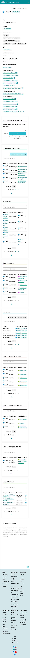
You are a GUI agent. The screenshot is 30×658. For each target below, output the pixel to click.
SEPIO (21, 593)
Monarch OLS (14, 615)
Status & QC (14, 586)
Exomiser (4, 615)
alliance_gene (7, 67)
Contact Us (5, 581)
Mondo (22, 574)
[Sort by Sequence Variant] (14, 492)
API (12, 579)
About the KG (15, 599)
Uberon (22, 577)
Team (4, 577)
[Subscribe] (13, 647)
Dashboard (14, 604)
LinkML (4, 619)
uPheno (22, 579)
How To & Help (15, 588)
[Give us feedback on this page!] (28, 567)
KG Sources (14, 601)
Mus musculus (7, 29)
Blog (22, 617)
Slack (22, 615)
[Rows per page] (14, 186)
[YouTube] (16, 652)
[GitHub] (16, 649)
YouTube (23, 622)
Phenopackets (6, 633)
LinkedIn (23, 620)
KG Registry (14, 625)
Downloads (14, 576)
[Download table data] (11, 193)
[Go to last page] (18, 190)
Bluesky (23, 624)
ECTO (21, 596)
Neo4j (13, 581)
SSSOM (4, 622)
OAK (3, 624)
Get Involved (23, 613)
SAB (3, 579)
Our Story (5, 574)
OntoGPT (5, 629)
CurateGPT (5, 631)
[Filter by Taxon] (17, 317)
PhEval (4, 617)
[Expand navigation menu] (28, 2)
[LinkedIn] (13, 652)
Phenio (22, 584)
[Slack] (16, 647)
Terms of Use (14, 594)
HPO (21, 581)
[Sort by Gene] (7, 163)
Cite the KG (14, 597)
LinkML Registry (13, 628)
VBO (21, 588)
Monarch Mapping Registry (13, 618)
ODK (3, 626)
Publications (5, 584)
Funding (4, 586)
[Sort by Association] (17, 163)
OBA (21, 586)
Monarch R (14, 583)
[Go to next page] (15, 190)
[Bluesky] (15, 654)
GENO (21, 591)
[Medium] (14, 649)
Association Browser (14, 607)
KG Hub (13, 622)
